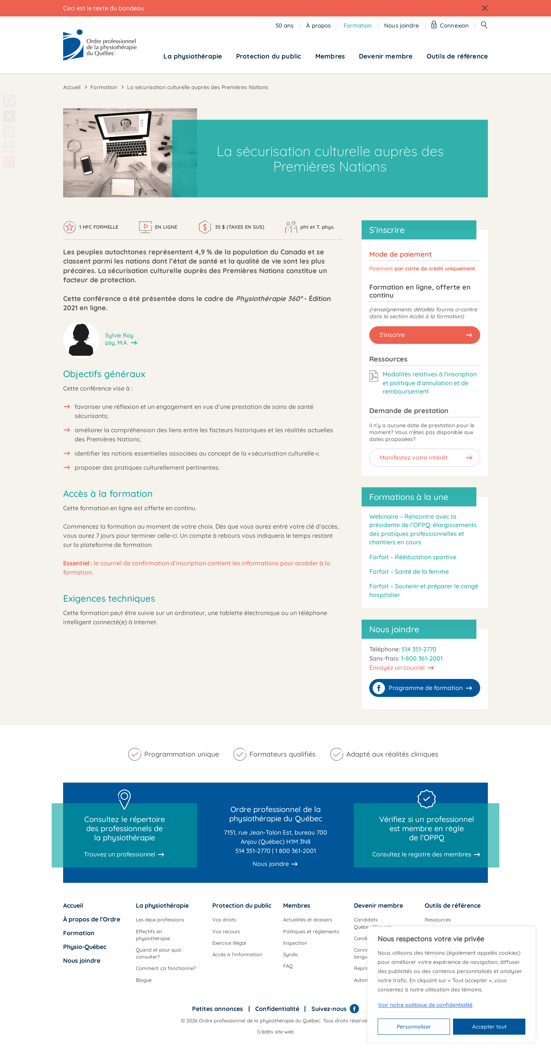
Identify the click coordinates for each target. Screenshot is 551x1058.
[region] (451, 984)
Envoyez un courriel (397, 667)
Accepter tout (489, 1026)
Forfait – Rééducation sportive (412, 557)
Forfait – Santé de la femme (409, 571)
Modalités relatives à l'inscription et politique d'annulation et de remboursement (430, 382)
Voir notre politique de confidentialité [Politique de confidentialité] (425, 1004)
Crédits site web (275, 1032)
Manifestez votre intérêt (414, 457)
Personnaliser (414, 1026)
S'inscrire (392, 335)
